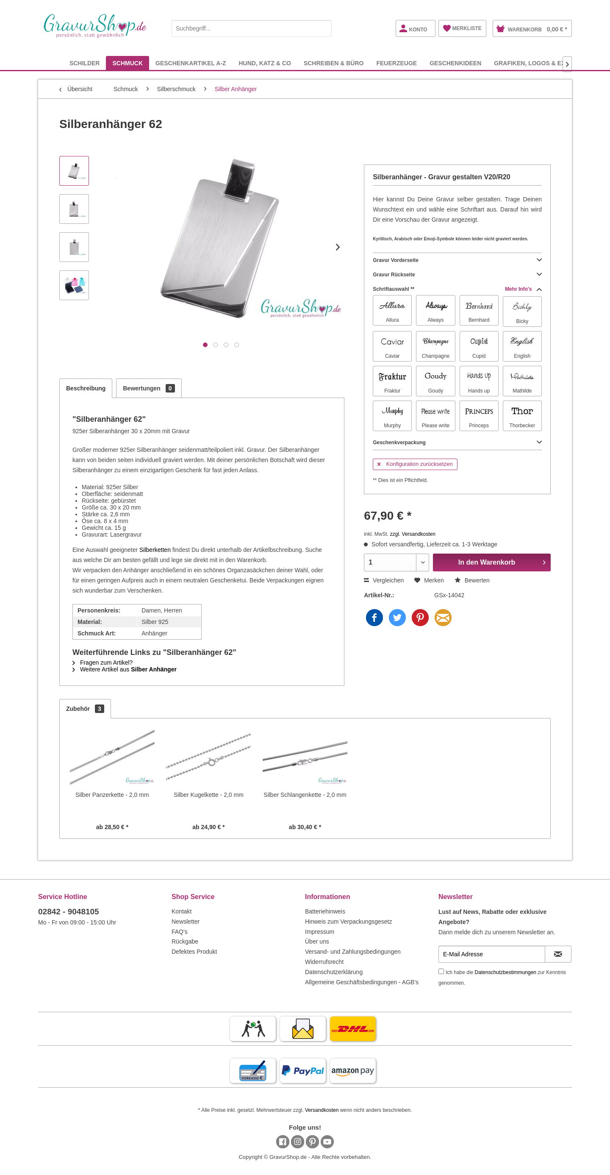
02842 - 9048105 (68, 911)
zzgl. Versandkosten (412, 534)
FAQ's (180, 931)
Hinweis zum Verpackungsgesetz (348, 921)
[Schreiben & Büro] (333, 63)
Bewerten (472, 580)
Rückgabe (185, 941)
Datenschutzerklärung (334, 972)
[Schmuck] (127, 63)
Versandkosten (321, 1110)
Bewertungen (149, 388)
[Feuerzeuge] (396, 63)
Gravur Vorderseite (457, 260)
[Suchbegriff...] (252, 28)
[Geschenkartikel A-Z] (190, 63)
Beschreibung (85, 388)
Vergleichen (384, 580)
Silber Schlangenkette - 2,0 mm (304, 794)
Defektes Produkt (194, 951)
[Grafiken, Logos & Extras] (538, 63)
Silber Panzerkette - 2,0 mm (112, 794)
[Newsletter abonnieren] (558, 954)
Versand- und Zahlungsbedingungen (353, 951)
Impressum (319, 931)
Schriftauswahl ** (457, 289)
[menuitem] (252, 27)
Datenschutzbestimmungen (505, 972)
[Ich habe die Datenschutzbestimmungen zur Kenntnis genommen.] (441, 971)
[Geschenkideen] (455, 63)
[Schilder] (84, 63)
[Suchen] (323, 28)
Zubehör (85, 708)
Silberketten (155, 549)
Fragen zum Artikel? (102, 662)
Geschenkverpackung (457, 442)
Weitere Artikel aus (124, 669)
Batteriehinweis (325, 911)
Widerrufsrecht (324, 961)
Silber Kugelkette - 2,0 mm (209, 794)
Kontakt (181, 911)
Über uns (317, 941)
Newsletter (186, 921)
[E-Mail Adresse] (491, 954)
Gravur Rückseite (457, 275)
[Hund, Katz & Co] (264, 63)
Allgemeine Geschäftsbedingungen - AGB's (362, 982)
